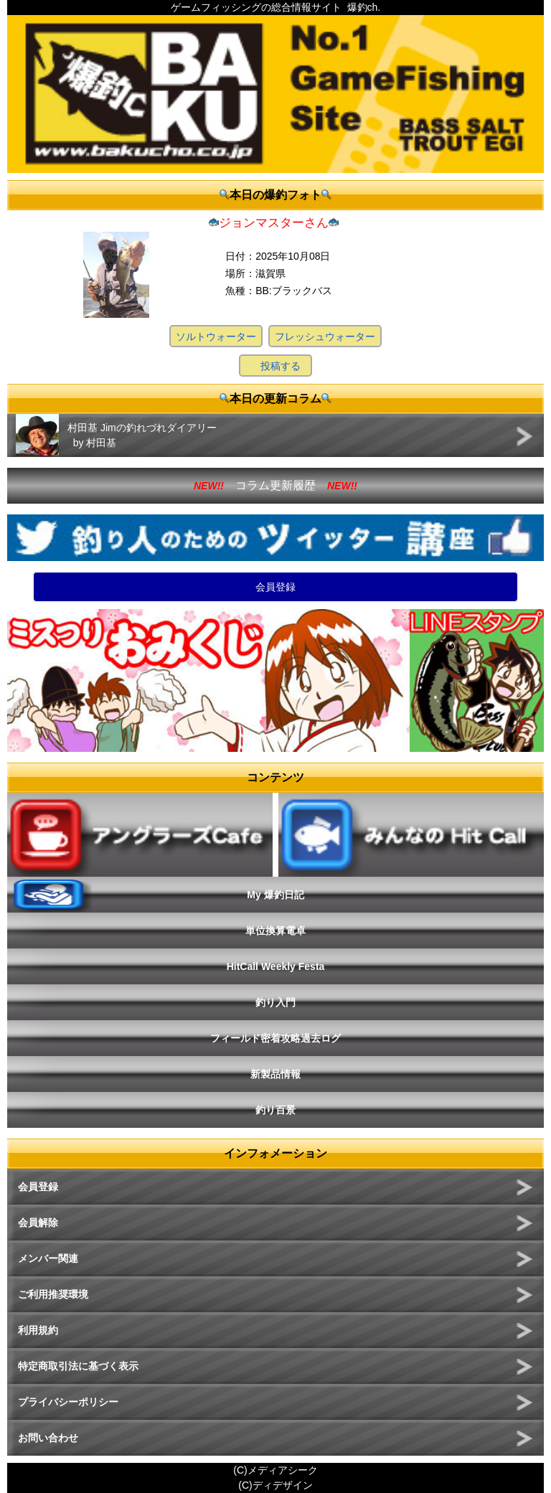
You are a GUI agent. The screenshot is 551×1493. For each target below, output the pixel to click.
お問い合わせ (48, 1437)
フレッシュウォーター (325, 336)
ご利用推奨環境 (53, 1294)
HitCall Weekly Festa (276, 966)
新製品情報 (275, 1074)
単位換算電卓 (275, 930)
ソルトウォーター (216, 336)
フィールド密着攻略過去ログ (275, 1038)
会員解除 (38, 1222)
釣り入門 (275, 1002)
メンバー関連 (48, 1258)
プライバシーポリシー (68, 1402)
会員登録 (275, 587)
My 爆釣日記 (275, 894)
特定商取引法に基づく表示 (78, 1366)
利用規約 (38, 1330)
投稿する (280, 366)
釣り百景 (275, 1110)
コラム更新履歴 (275, 485)
